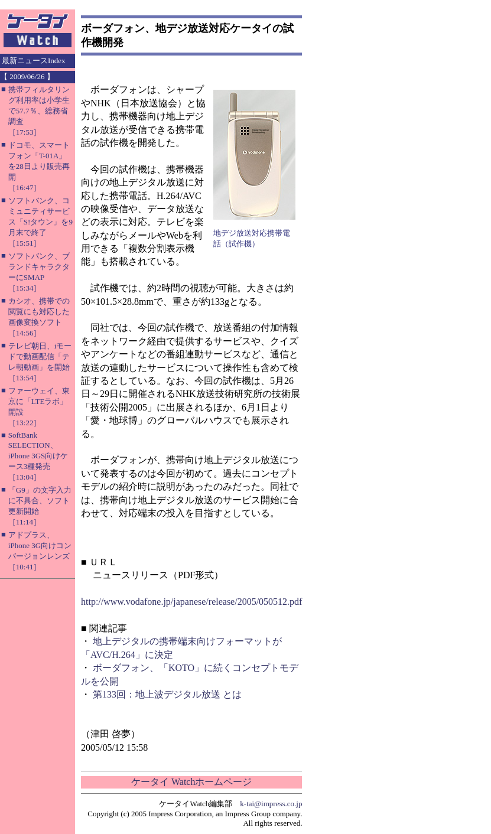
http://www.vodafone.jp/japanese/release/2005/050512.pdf (191, 602)
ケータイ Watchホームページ (191, 782)
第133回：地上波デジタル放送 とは (167, 694)
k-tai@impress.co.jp (271, 803)
